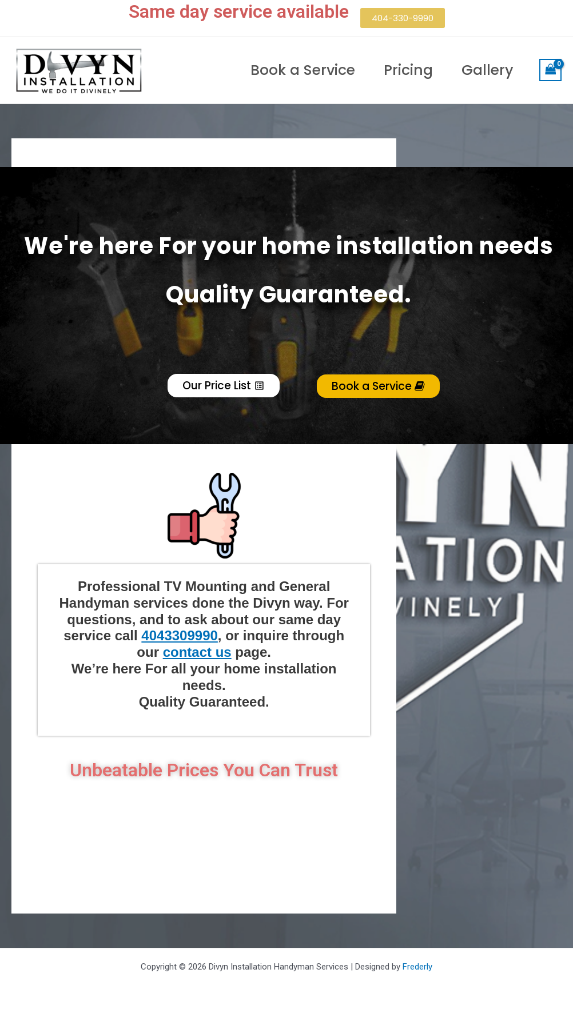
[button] (402, 18)
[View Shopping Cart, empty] (550, 70)
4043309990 (179, 635)
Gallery (487, 70)
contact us (197, 652)
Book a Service (302, 70)
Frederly (416, 967)
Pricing (408, 70)
